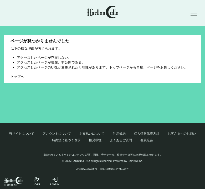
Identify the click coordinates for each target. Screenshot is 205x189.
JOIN (36, 181)
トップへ (17, 76)
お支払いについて (92, 133)
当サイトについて (21, 133)
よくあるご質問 (121, 140)
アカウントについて (57, 133)
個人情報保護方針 (146, 133)
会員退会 (146, 140)
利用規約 (119, 133)
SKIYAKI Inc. (135, 161)
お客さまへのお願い (182, 133)
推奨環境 (95, 140)
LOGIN (55, 181)
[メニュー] (194, 13)
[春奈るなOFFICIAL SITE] (103, 13)
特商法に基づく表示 (66, 140)
